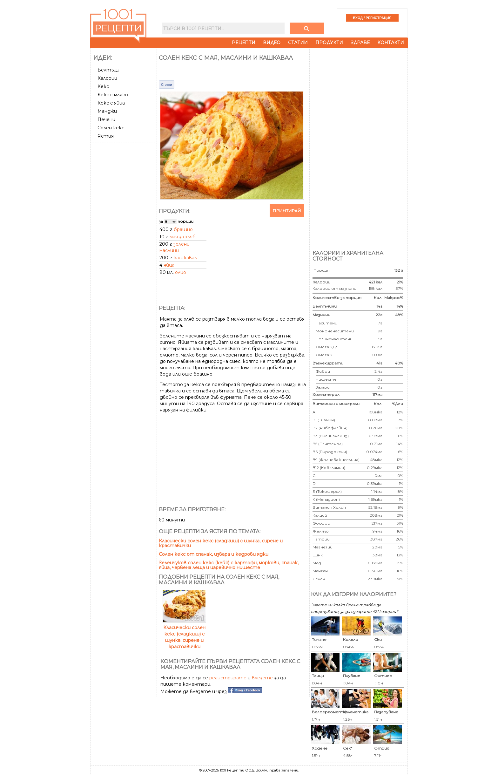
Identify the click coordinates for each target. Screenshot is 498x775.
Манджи (107, 111)
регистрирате (227, 678)
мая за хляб (183, 237)
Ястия (106, 136)
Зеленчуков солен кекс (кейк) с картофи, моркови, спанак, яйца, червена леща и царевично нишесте (229, 565)
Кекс (103, 86)
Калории (107, 78)
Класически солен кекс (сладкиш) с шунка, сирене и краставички (221, 543)
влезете (262, 678)
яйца (169, 265)
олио (180, 272)
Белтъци (108, 70)
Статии (298, 42)
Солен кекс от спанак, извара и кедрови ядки (213, 554)
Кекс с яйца (111, 103)
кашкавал (185, 258)
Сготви (166, 84)
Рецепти (243, 42)
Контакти (390, 42)
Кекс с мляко (113, 95)
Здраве (360, 42)
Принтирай (287, 210)
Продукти (329, 42)
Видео (271, 42)
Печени (106, 119)
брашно (183, 229)
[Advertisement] (124, 240)
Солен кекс (111, 128)
